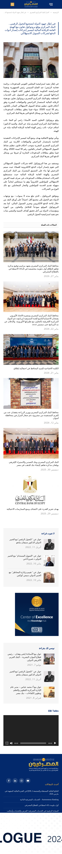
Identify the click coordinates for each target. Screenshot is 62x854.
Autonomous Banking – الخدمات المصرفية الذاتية (39, 800)
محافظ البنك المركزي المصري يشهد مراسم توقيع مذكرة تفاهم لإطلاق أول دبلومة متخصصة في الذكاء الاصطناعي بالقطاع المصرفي (33, 269)
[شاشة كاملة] (7, 743)
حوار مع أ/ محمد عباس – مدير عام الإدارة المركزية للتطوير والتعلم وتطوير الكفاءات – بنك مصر (25, 690)
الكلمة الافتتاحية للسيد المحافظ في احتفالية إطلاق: (36, 368)
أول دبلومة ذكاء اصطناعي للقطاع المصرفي (42, 805)
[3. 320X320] (37, 635)
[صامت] (11, 743)
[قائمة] (51, 4)
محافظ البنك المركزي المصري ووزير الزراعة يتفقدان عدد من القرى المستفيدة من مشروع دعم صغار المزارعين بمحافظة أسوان (31, 415)
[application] (31, 730)
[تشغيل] (55, 743)
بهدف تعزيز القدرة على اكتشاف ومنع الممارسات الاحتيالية (32, 509)
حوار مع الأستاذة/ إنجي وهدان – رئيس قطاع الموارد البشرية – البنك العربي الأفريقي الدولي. (24, 657)
